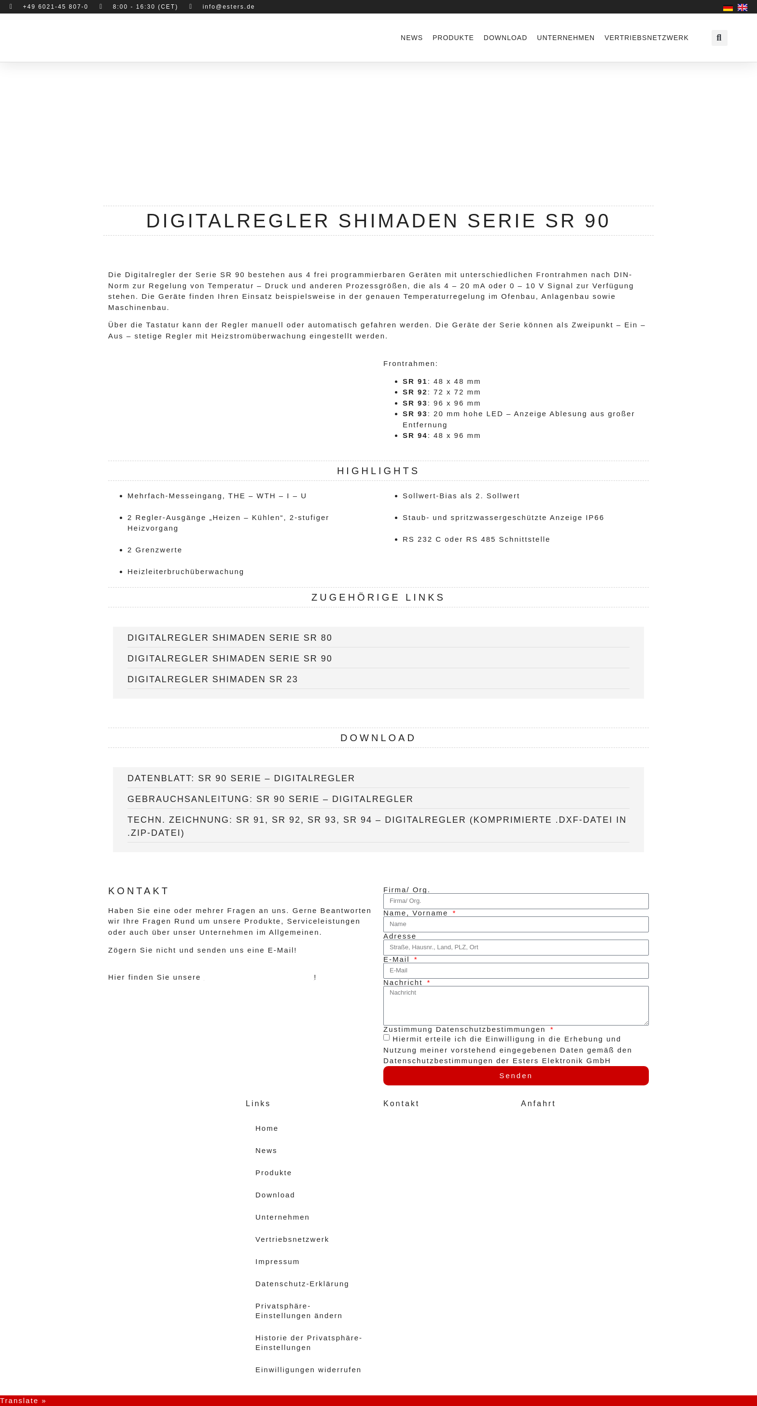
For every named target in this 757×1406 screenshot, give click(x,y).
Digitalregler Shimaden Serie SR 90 (230, 658)
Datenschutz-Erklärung (302, 1283)
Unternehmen (566, 38)
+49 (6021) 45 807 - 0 (435, 1166)
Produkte (453, 38)
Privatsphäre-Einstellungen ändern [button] (299, 1311)
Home (267, 1128)
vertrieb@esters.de (429, 1187)
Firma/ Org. (407, 889)
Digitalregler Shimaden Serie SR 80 (230, 638)
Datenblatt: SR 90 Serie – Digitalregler (241, 778)
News (412, 38)
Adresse (400, 936)
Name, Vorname (417, 912)
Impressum (277, 1261)
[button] (720, 38)
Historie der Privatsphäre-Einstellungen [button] (309, 1342)
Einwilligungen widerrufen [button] (308, 1369)
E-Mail (398, 959)
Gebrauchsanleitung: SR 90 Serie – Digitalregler (270, 799)
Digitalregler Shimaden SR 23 (212, 679)
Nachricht (404, 982)
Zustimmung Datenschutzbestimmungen (466, 1029)
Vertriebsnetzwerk (646, 38)
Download (505, 38)
